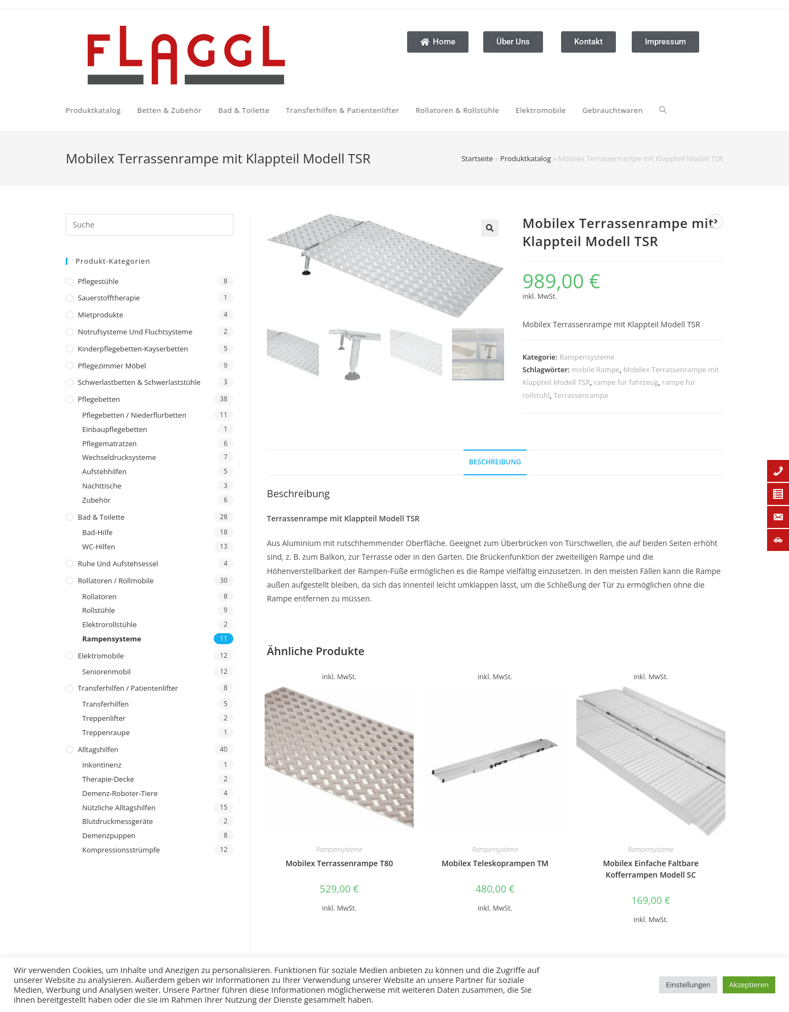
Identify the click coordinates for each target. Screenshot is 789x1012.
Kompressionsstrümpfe (121, 850)
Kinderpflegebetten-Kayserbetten (133, 349)
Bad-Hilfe (97, 532)
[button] (490, 228)
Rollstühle (98, 610)
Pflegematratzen (109, 443)
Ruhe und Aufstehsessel (118, 563)
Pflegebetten (99, 399)
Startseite (477, 158)
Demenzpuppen (108, 835)
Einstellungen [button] (688, 985)
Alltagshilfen (98, 749)
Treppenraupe (106, 732)
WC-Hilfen (98, 547)
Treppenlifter (103, 718)
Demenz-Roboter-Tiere (120, 793)
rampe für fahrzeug (626, 382)
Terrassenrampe (580, 395)
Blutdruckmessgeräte (117, 821)
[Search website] (375, 110)
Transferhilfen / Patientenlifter (128, 688)
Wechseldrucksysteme (119, 457)
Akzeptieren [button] (749, 985)
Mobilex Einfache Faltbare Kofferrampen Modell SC (651, 869)
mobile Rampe (595, 369)
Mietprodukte (100, 315)
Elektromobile (101, 656)
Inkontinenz (101, 765)
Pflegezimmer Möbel (112, 366)
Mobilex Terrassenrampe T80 (339, 863)
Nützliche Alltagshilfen (119, 807)
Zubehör (96, 500)
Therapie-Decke (108, 779)
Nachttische (101, 486)
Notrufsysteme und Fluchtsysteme (135, 332)
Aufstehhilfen (104, 471)
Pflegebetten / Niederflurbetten (134, 415)
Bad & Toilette (101, 517)
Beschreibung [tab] (495, 462)
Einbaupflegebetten (114, 429)
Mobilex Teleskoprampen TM (495, 863)
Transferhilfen (105, 704)
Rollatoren (99, 596)
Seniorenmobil (106, 671)
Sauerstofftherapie (109, 298)
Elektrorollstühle (109, 624)
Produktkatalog (525, 158)
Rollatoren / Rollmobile (115, 580)
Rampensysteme (111, 639)
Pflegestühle (98, 281)
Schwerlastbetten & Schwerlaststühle (139, 382)
